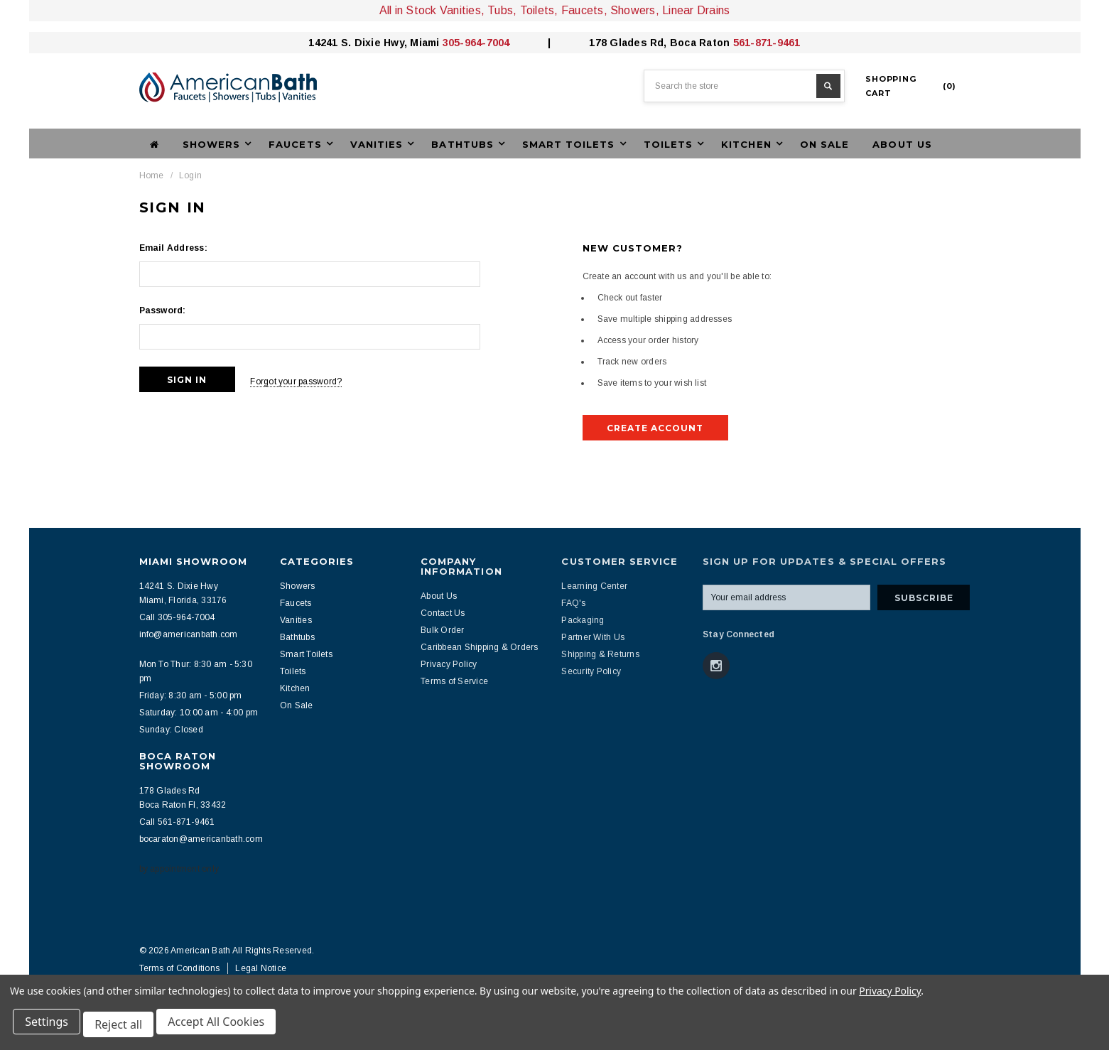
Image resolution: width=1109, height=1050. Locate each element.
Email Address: (173, 248)
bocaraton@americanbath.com (201, 839)
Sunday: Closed (171, 730)
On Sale (824, 144)
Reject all (124, 1027)
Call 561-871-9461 (177, 822)
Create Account (655, 428)
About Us (901, 144)
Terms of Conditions (179, 968)
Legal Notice (260, 968)
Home (151, 175)
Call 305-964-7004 (177, 617)
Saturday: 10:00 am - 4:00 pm (199, 713)
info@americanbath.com (188, 634)
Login (190, 175)
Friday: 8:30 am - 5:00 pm (190, 695)
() (910, 86)
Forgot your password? (309, 379)
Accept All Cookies (224, 1027)
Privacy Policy (890, 996)
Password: (162, 310)
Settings (49, 1027)
